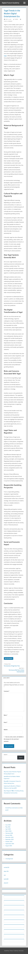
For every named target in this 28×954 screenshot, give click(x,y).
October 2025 (8, 841)
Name (5, 715)
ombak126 (6, 867)
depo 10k (6, 871)
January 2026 (8, 835)
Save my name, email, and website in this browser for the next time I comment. (14, 739)
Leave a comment (8, 21)
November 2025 (9, 839)
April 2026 (8, 829)
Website (5, 729)
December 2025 (9, 837)
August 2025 (8, 845)
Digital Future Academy (10, 3)
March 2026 (8, 831)
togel (5, 55)
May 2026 (7, 827)
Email (5, 722)
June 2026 (8, 825)
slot (5, 875)
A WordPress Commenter (11, 808)
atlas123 (6, 883)
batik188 (6, 879)
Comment (6, 691)
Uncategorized (8, 658)
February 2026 (9, 833)
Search (5, 754)
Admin (16, 19)
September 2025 (9, 843)
